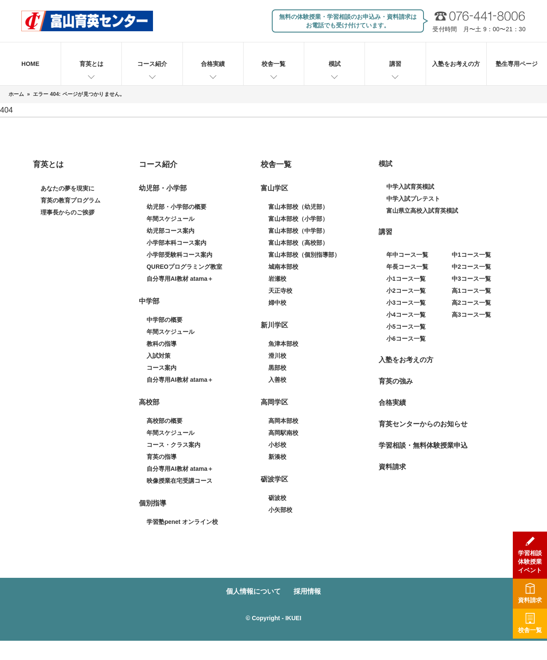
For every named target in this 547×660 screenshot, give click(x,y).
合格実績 (213, 63)
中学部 (149, 301)
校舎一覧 (273, 63)
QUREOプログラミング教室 (184, 266)
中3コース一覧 (471, 278)
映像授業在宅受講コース (179, 480)
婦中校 (277, 302)
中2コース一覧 (471, 266)
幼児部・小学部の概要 (176, 206)
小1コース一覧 (406, 278)
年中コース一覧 (407, 254)
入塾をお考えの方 (456, 63)
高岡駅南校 (283, 432)
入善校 (277, 379)
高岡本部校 (283, 420)
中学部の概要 (164, 319)
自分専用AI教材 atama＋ (180, 278)
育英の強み (396, 381)
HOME (30, 63)
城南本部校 (283, 266)
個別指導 (152, 503)
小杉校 (277, 444)
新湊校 (277, 456)
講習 (395, 63)
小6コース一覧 (406, 338)
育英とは (91, 63)
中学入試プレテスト (413, 198)
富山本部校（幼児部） (298, 206)
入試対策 (159, 355)
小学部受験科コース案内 (179, 254)
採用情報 (307, 591)
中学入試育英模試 (410, 186)
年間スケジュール (170, 218)
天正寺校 (280, 290)
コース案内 (161, 367)
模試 (335, 63)
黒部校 (277, 367)
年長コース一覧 (407, 266)
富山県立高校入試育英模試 (422, 210)
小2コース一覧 (406, 290)
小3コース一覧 (406, 302)
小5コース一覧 (406, 326)
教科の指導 (161, 343)
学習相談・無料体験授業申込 (423, 445)
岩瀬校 (277, 278)
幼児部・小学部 (163, 188)
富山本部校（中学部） (298, 230)
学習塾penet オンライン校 (182, 521)
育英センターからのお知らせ (423, 424)
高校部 (149, 402)
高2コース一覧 (471, 302)
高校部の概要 (164, 420)
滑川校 (277, 355)
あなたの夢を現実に (67, 188)
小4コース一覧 (406, 314)
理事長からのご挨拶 (67, 212)
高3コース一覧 (471, 314)
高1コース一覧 (471, 290)
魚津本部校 (283, 343)
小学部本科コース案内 (176, 242)
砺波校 (277, 497)
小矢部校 (280, 509)
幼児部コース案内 (170, 230)
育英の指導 (161, 456)
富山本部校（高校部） (298, 242)
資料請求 (392, 466)
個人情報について (253, 591)
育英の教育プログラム (70, 200)
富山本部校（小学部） (298, 218)
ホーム (16, 94)
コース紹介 (152, 63)
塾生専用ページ (517, 63)
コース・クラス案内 (173, 444)
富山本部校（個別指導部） (304, 254)
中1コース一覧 (471, 254)
